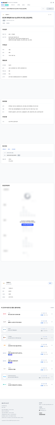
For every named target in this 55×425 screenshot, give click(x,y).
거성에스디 (7, 14)
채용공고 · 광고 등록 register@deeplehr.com (46, 404)
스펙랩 (18, 4)
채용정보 (5, 5)
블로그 (23, 4)
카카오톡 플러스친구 (42, 410)
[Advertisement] (27, 89)
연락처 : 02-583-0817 (5, 411)
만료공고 (50, 8)
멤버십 (29, 4)
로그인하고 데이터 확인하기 (27, 224)
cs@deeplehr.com (42, 408)
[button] (4, 314)
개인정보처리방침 (42, 414)
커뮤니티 (13, 4)
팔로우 (50, 283)
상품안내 (52, 307)
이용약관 (40, 412)
